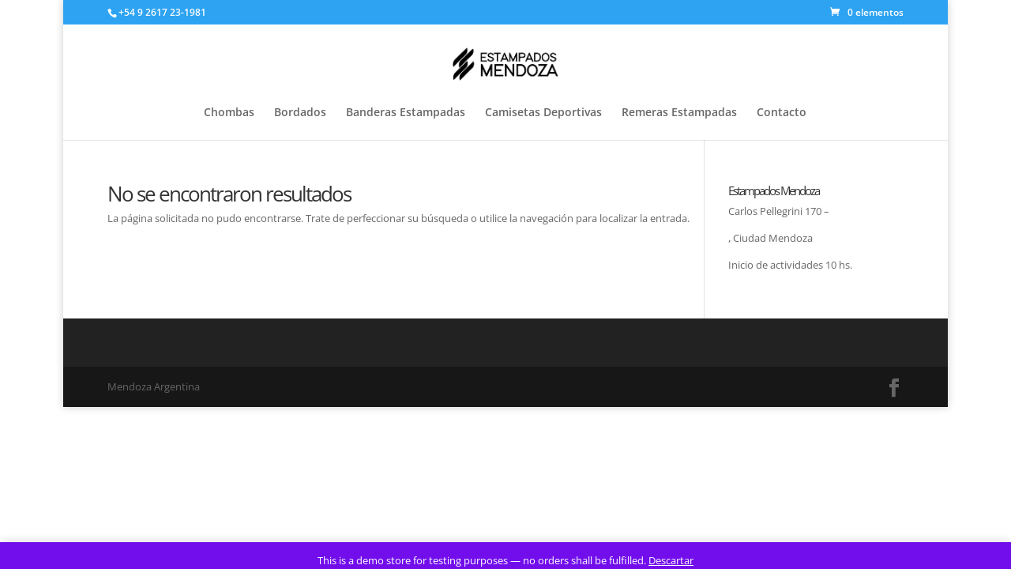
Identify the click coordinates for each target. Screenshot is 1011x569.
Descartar (670, 560)
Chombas (229, 113)
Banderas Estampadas (405, 113)
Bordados (300, 113)
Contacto (781, 113)
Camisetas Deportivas (543, 113)
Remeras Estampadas (679, 113)
